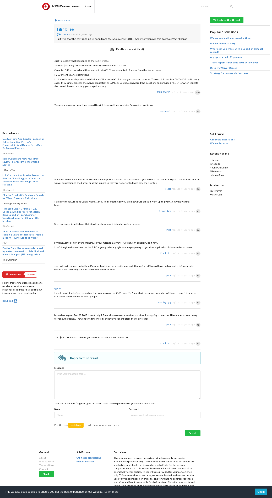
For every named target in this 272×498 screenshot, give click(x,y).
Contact (43, 469)
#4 (198, 275)
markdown (76, 425)
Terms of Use (46, 465)
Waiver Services (219, 143)
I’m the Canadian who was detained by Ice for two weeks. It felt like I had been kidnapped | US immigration (23, 251)
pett (168, 275)
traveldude (165, 211)
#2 (198, 325)
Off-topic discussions (222, 139)
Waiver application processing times (231, 38)
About (42, 457)
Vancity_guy (164, 302)
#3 (198, 302)
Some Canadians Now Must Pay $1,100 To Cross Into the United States (20, 161)
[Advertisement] (23, 68)
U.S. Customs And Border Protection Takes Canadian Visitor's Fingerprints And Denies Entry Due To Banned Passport (23, 143)
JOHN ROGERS (163, 92)
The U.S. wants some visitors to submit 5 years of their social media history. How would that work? (22, 234)
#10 (197, 92)
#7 (198, 211)
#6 (198, 230)
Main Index (62, 20)
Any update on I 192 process (226, 57)
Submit (193, 433)
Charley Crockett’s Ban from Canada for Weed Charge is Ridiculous (23, 197)
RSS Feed (10, 300)
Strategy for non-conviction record (230, 73)
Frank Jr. (165, 253)
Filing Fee (65, 29)
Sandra (65, 34)
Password (134, 409)
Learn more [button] (111, 491)
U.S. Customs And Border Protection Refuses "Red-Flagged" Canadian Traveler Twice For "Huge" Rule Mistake (23, 180)
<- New (30, 274)
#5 (198, 253)
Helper (167, 189)
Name (57, 409)
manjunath (165, 111)
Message (59, 367)
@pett (57, 288)
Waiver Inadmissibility (222, 43)
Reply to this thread (226, 19)
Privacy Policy (46, 461)
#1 (198, 343)
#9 (198, 111)
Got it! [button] (261, 491)
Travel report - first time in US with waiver (234, 62)
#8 (198, 189)
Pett (168, 230)
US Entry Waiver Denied (223, 67)
